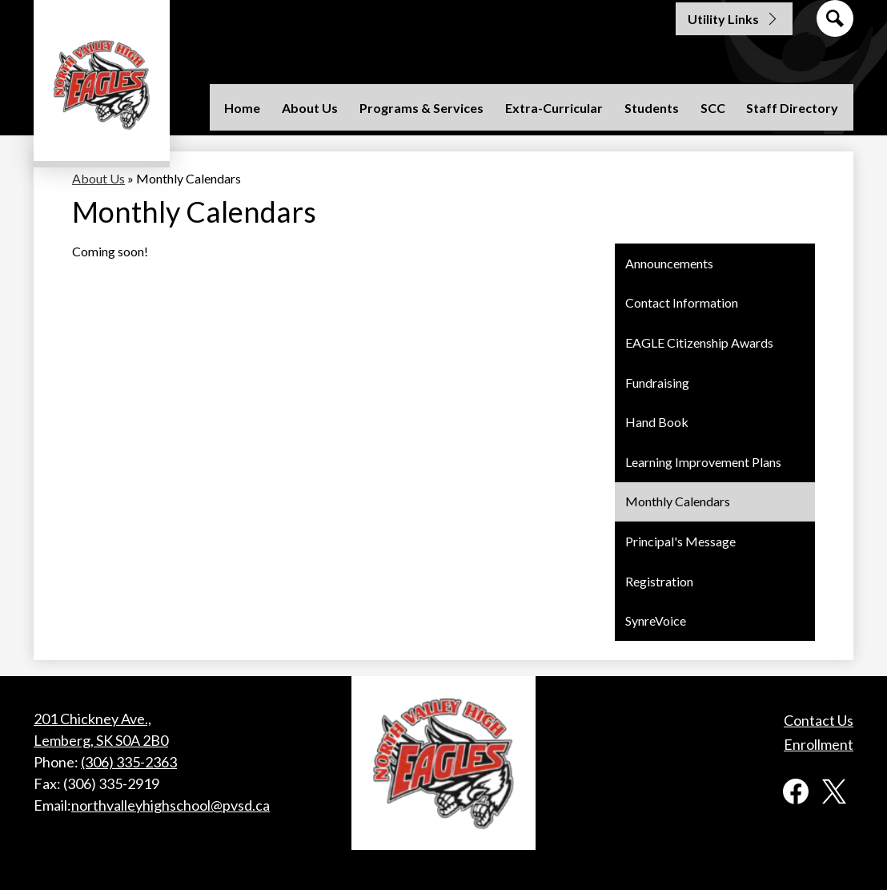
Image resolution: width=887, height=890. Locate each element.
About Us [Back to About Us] (98, 178)
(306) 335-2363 (129, 762)
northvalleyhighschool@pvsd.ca (170, 805)
